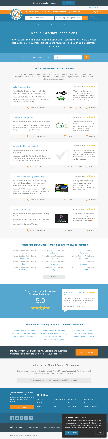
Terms (55, 406)
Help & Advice (42, 403)
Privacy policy (88, 399)
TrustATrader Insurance (52, 427)
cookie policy (80, 427)
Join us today (86, 352)
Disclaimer (87, 403)
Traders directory (58, 403)
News (39, 406)
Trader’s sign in (93, 7)
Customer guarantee (91, 406)
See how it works (22, 407)
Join (68, 3)
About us (40, 399)
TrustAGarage (33, 427)
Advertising (72, 399)
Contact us (72, 403)
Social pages (72, 406)
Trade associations (59, 399)
